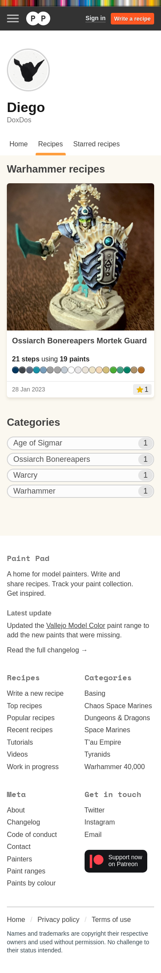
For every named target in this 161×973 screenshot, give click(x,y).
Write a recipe (132, 18)
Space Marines (108, 730)
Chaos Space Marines (118, 705)
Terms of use (111, 919)
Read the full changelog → (47, 650)
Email (93, 834)
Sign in (95, 18)
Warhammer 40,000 (115, 766)
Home (16, 919)
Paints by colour (31, 883)
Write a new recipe (35, 693)
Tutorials (20, 742)
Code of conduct (32, 834)
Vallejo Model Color (76, 625)
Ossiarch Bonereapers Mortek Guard (79, 340)
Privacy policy (58, 919)
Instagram (100, 822)
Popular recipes (31, 717)
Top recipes (24, 705)
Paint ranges (26, 871)
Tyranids (97, 754)
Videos (17, 754)
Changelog (23, 822)
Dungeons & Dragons (117, 717)
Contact (18, 846)
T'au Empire (103, 742)
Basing (95, 693)
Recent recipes (30, 730)
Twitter (95, 810)
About (16, 810)
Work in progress (33, 766)
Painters (19, 859)
